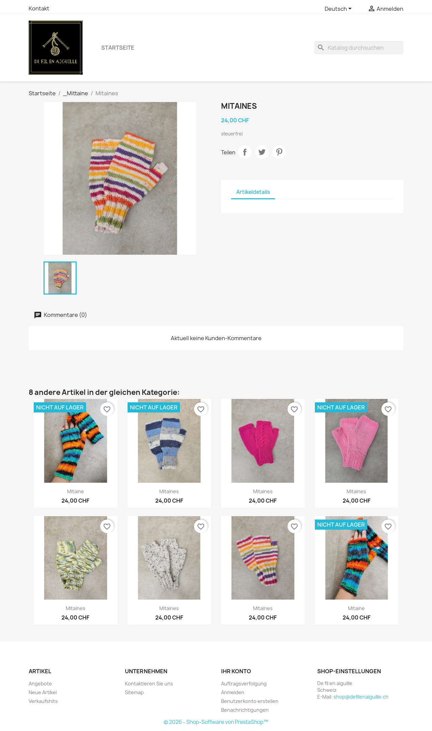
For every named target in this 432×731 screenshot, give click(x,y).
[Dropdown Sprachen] (339, 9)
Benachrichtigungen (245, 710)
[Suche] (358, 47)
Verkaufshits (43, 701)
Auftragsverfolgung (244, 683)
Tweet (262, 152)
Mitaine (75, 491)
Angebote (40, 683)
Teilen (244, 152)
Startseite (117, 47)
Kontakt (39, 8)
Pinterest (279, 152)
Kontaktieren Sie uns (149, 683)
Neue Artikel (43, 692)
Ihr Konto (236, 671)
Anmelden (232, 692)
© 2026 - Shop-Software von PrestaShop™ (216, 722)
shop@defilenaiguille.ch (360, 697)
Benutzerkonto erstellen (249, 701)
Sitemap (134, 692)
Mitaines (169, 491)
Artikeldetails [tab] (253, 192)
